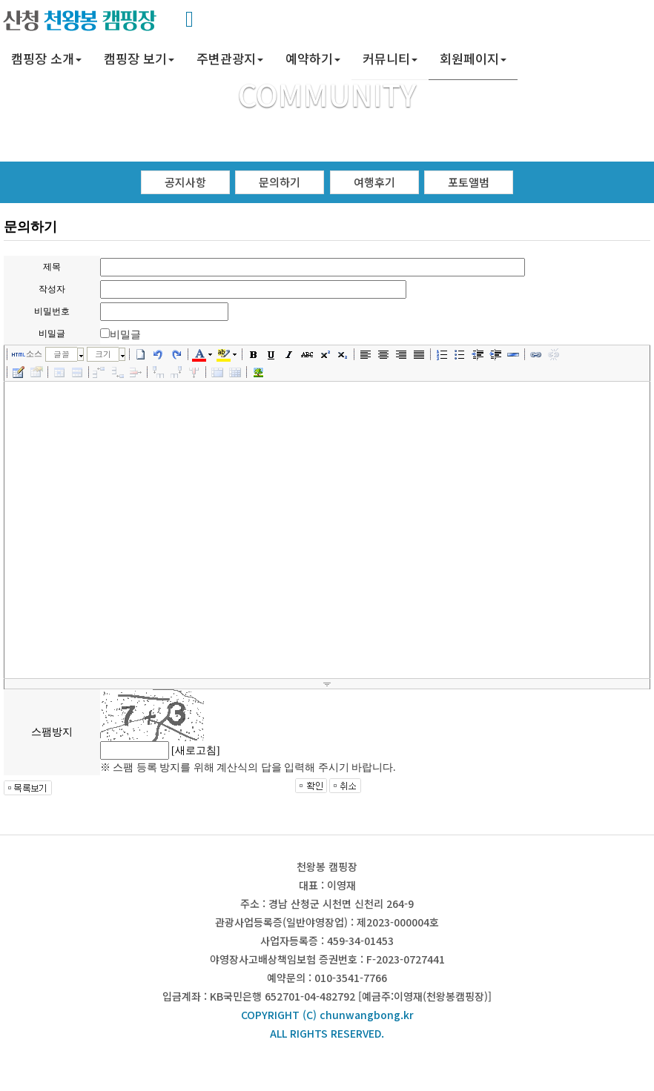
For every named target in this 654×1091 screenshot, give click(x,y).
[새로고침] (195, 750)
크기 (103, 353)
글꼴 (61, 353)
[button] (46, 59)
